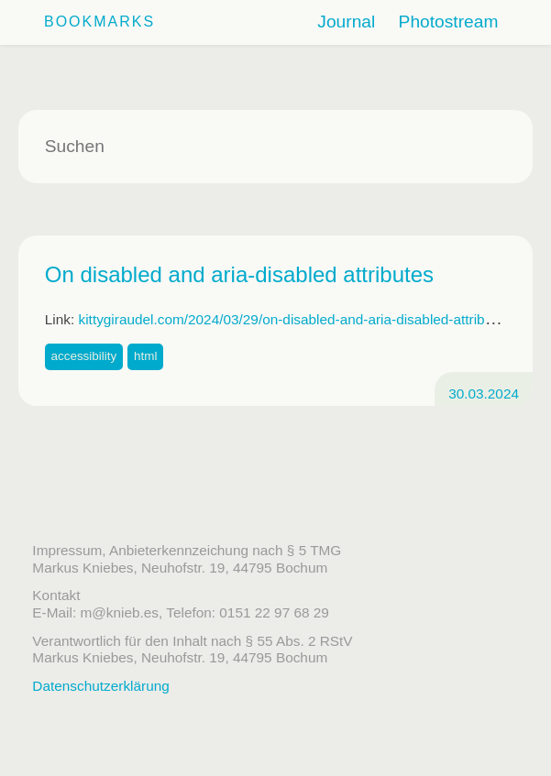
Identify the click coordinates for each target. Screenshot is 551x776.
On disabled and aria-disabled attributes (239, 274)
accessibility (84, 356)
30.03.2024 (483, 393)
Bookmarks (99, 21)
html (145, 356)
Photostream (449, 21)
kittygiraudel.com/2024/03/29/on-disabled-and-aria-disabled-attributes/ (297, 319)
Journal (346, 21)
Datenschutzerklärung (100, 686)
